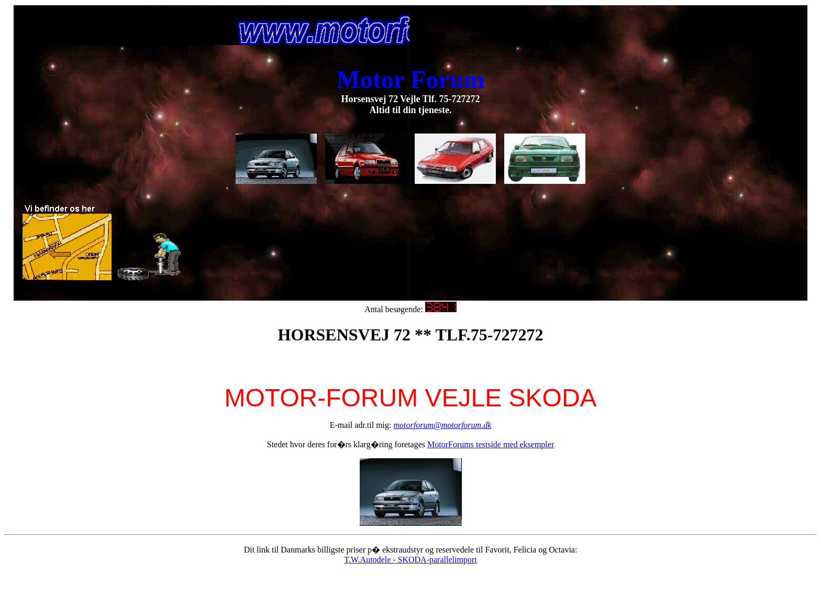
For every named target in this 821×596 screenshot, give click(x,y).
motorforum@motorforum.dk (443, 425)
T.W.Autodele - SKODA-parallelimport (410, 559)
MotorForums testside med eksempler (490, 444)
